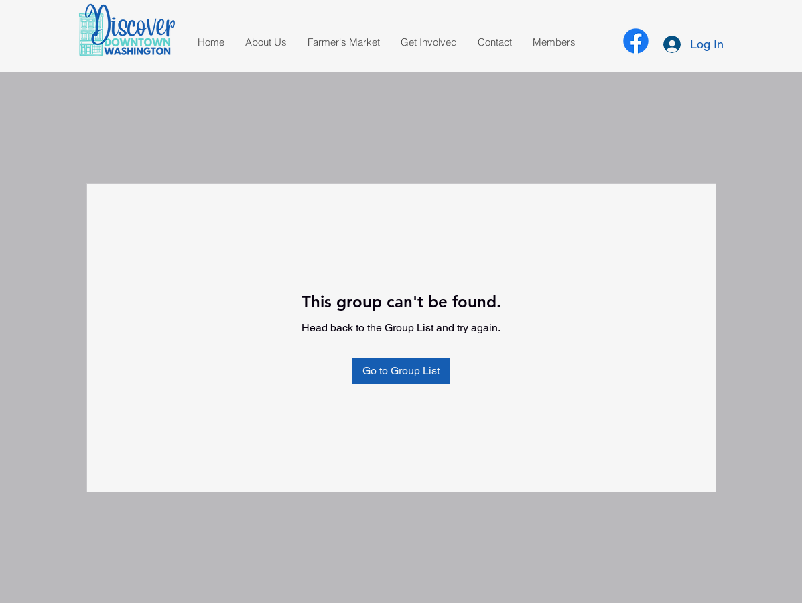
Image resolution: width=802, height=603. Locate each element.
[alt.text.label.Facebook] (636, 41)
